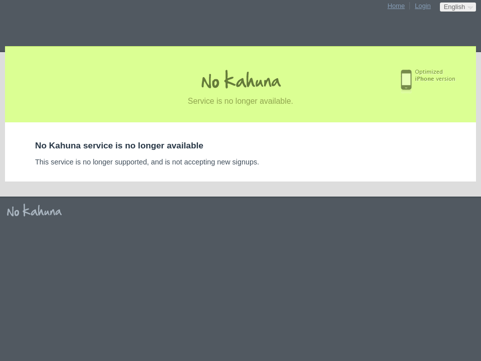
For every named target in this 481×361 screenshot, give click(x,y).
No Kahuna (37, 210)
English (454, 7)
